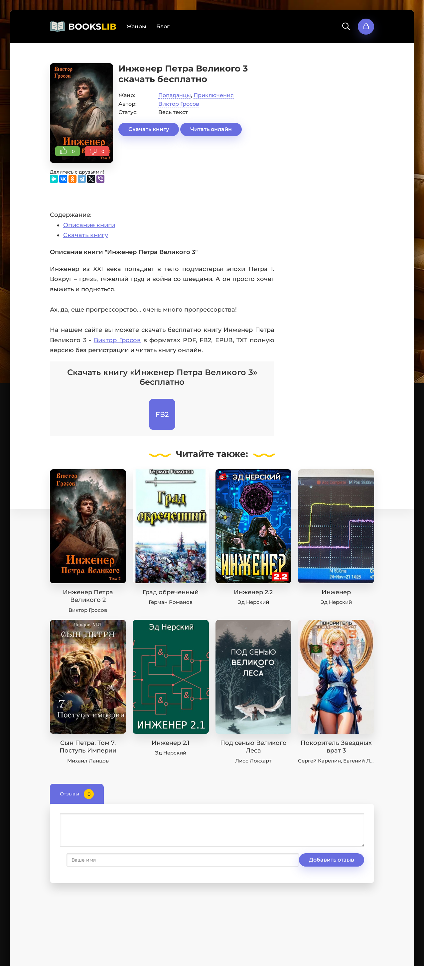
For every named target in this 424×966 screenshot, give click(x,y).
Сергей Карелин (319, 761)
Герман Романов (171, 602)
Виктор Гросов (178, 104)
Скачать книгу (148, 129)
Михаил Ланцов (88, 761)
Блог (163, 26)
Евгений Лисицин (366, 761)
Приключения (214, 95)
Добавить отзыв (92, 860)
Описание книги (89, 225)
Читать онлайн (211, 129)
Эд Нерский (253, 602)
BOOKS (92, 26)
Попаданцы (174, 95)
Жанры (136, 26)
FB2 (162, 414)
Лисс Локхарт (253, 761)
